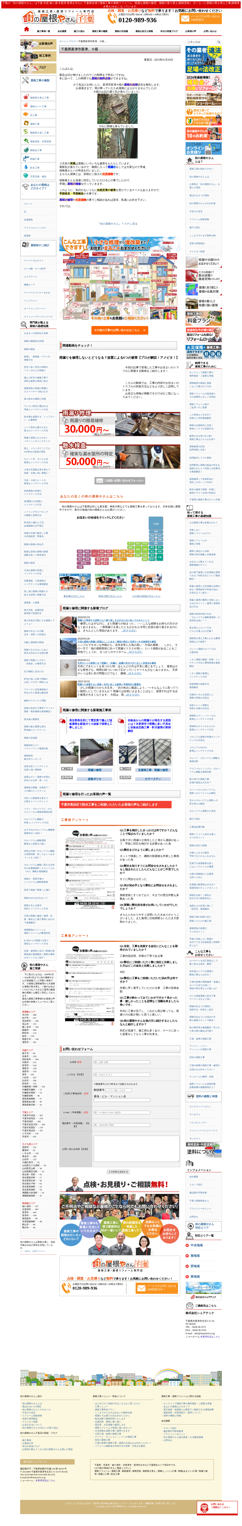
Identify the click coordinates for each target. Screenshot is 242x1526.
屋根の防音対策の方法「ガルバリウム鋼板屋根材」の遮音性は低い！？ (204, 617)
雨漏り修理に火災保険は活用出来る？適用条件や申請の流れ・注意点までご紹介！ (204, 589)
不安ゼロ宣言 (196, 211)
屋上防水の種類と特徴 (35, 399)
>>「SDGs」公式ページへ (32, 1251)
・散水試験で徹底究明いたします (109, 1418)
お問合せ (193, 1216)
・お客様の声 (26, 1443)
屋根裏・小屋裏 (31, 602)
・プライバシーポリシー (173, 1434)
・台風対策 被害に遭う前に (107, 1421)
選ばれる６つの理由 (199, 195)
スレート (28, 203)
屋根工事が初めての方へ (201, 169)
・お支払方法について (31, 1424)
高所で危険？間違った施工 (37, 890)
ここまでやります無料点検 (202, 235)
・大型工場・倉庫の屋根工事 (107, 1434)
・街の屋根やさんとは (31, 1403)
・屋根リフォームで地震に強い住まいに (112, 1427)
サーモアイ (194, 1114)
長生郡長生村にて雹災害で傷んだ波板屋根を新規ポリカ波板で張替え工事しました (90, 724)
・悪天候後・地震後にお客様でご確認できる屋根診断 (187, 1409)
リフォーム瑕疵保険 (199, 219)
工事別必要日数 (197, 827)
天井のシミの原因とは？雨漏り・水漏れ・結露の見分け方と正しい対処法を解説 (116, 663)
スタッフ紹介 (196, 1184)
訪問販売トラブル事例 (200, 458)
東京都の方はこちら (74, 596)
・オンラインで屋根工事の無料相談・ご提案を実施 (186, 1403)
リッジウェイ (30, 300)
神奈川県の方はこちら (110, 596)
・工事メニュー (100, 1406)
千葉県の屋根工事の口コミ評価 (204, 499)
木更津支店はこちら (210, 1336)
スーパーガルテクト (34, 260)
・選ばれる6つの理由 (30, 1406)
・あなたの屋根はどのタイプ (175, 1406)
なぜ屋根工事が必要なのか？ (203, 522)
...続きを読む (129, 630)
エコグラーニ (30, 276)
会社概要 (193, 1176)
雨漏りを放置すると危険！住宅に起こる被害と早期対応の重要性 (109, 684)
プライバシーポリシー (200, 1208)
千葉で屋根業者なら (199, 1200)
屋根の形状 (29, 563)
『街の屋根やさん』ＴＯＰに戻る (117, 223)
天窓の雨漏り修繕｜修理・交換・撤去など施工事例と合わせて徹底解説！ (39, 919)
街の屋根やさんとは (199, 176)
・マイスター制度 (29, 1421)
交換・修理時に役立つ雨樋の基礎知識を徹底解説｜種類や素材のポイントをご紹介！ (39, 954)
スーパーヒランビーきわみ (37, 292)
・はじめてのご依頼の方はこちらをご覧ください (117, 1403)
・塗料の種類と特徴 (171, 1415)
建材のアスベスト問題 (35, 700)
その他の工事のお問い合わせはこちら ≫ (120, 330)
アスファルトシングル (35, 227)
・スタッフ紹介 (169, 1428)
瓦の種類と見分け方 (34, 671)
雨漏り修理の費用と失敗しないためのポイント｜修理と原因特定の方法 (204, 603)
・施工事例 (25, 1440)
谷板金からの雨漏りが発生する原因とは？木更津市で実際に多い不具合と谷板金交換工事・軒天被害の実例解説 (149, 724)
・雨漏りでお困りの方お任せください (111, 1415)
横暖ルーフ (29, 284)
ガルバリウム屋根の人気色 (202, 811)
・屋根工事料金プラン (104, 1409)
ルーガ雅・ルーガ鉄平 (35, 268)
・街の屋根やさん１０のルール (35, 1409)
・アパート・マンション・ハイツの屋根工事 (114, 1437)
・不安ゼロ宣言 (27, 1412)
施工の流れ (194, 227)
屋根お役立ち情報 (198, 845)
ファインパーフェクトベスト (203, 1130)
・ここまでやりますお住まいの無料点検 (112, 1412)
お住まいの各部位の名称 (36, 333)
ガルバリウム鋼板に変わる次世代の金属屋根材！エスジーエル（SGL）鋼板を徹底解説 (39, 868)
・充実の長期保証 (29, 1418)
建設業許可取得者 (198, 1192)
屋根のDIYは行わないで (36, 898)
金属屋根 (28, 219)
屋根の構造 (29, 349)
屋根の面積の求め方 (34, 544)
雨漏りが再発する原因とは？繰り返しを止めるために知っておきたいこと (113, 620)
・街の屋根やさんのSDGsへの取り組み (39, 1427)
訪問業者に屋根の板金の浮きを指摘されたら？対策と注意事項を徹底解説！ (204, 468)
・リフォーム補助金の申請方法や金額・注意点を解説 (119, 1446)
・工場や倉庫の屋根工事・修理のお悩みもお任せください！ (122, 1443)
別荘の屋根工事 (197, 1057)
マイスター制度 (197, 251)
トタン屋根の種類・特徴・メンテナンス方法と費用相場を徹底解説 (204, 662)
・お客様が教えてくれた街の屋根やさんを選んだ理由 (46, 1449)
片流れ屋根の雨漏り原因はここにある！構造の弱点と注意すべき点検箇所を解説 (116, 641)
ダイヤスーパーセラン (200, 1106)
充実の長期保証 (197, 243)
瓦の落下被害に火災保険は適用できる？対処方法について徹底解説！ (204, 575)
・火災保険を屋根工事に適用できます (111, 1431)
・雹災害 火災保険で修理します (109, 1424)
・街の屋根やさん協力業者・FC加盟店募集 (182, 1437)
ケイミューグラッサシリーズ (38, 316)
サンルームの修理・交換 (201, 1076)
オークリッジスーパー (35, 308)
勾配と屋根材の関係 (34, 642)
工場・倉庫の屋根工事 (200, 1038)
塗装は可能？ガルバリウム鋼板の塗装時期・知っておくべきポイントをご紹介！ (39, 854)
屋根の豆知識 (30, 738)
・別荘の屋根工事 (101, 1440)
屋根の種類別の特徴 (34, 341)
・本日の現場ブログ (30, 1446)
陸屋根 (27, 235)
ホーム (62, 41)
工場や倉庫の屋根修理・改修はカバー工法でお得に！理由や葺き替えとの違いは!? (204, 985)
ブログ (72, 41)
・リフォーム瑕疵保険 (31, 1415)
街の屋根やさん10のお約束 (202, 203)
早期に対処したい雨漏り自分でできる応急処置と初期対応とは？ (204, 942)
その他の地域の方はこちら (146, 596)
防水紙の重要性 (31, 719)
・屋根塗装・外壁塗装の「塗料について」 (182, 1412)
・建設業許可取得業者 (172, 1431)
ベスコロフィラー (198, 1122)
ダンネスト (194, 1138)
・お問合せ (166, 1440)
